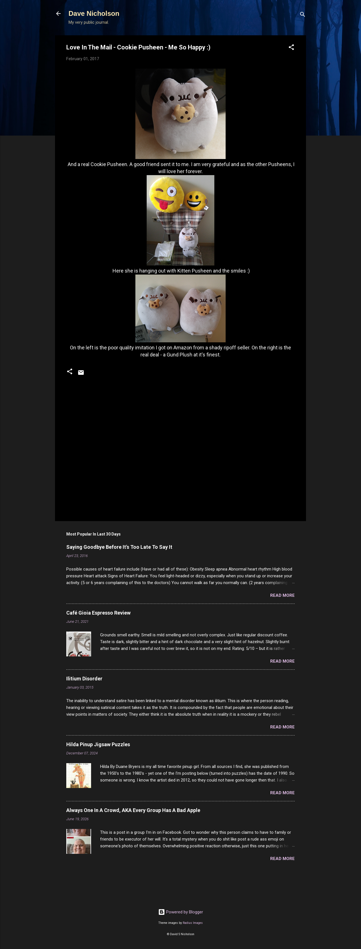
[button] (291, 48)
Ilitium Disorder (84, 679)
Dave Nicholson (94, 13)
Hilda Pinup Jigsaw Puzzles (98, 744)
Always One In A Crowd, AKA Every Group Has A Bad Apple (133, 810)
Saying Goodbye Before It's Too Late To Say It (119, 547)
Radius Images (193, 923)
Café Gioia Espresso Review (98, 613)
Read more (282, 595)
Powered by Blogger (180, 912)
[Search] (302, 15)
